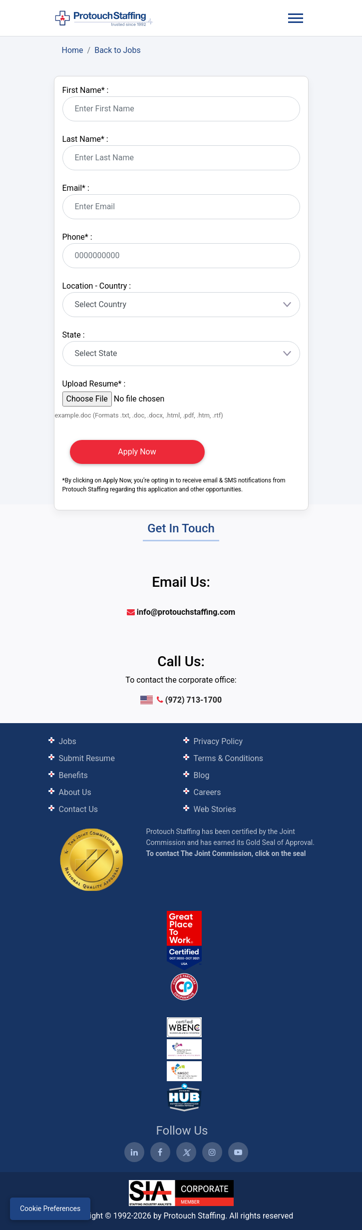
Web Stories (215, 809)
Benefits (73, 775)
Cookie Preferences (50, 1209)
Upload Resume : (94, 384)
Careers (207, 792)
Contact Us (78, 809)
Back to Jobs (117, 50)
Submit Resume (87, 758)
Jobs (67, 741)
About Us (75, 792)
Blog (202, 775)
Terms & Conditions (229, 758)
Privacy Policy (218, 741)
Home (72, 50)
